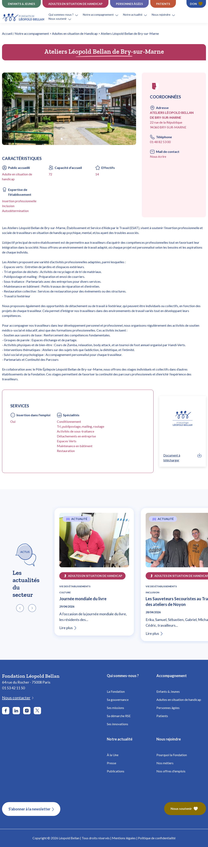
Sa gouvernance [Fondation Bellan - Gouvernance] (118, 699)
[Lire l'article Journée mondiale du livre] (94, 542)
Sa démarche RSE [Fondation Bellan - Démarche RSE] (119, 716)
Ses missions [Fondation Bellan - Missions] (115, 708)
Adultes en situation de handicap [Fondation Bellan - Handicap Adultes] (178, 699)
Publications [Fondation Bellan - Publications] (115, 771)
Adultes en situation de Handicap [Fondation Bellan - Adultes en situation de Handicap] (75, 33)
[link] (182, 458)
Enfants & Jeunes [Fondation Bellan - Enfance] (168, 691)
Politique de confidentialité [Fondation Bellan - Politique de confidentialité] (157, 838)
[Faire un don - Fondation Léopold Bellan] (196, 4)
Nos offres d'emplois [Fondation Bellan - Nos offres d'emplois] (170, 771)
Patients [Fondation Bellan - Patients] (162, 716)
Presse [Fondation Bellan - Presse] (111, 763)
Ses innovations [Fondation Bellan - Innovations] (117, 724)
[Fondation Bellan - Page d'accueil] (24, 17)
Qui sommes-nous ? (61, 14)
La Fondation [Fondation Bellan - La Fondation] (116, 691)
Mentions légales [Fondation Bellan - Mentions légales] (124, 838)
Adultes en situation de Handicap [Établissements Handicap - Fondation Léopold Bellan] (75, 3)
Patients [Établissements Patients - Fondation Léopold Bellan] (163, 3)
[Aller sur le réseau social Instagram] (26, 710)
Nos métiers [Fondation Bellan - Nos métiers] (164, 763)
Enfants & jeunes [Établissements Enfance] (21, 3)
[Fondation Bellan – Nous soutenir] (185, 809)
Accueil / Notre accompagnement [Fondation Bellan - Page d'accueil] (25, 33)
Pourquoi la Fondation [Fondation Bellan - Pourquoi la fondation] (171, 755)
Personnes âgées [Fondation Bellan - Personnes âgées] (168, 708)
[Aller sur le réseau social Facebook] (5, 710)
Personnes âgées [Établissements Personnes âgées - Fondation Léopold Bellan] (129, 3)
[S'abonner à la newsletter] (31, 809)
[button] (66, 15)
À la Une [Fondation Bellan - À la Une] (112, 755)
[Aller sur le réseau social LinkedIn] (16, 710)
